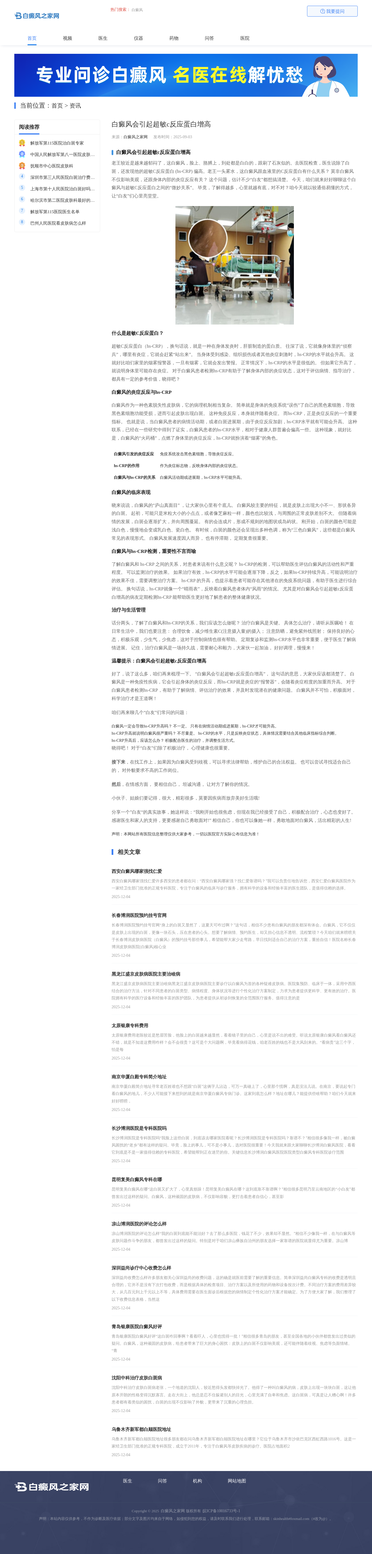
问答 (209, 38)
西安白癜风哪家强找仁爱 (137, 871)
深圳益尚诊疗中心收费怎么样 (141, 1268)
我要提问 (332, 11)
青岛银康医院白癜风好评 (137, 1326)
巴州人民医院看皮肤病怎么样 (58, 223)
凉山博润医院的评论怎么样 (139, 1223)
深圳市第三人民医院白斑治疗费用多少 (63, 177)
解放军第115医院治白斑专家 (57, 143)
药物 (174, 38)
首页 (32, 38)
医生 (103, 38)
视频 (67, 38)
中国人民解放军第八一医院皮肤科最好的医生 (63, 154)
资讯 (75, 105)
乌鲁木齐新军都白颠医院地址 (141, 1429)
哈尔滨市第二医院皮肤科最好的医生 (63, 200)
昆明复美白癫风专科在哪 (137, 1179)
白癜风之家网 (136, 137)
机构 (197, 1480)
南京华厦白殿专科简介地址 (139, 1076)
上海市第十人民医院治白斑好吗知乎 (63, 189)
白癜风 (137, 10)
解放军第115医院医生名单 (55, 211)
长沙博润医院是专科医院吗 (139, 1128)
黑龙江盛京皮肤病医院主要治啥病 (146, 974)
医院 (245, 38)
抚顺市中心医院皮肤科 (51, 166)
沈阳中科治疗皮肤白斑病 (137, 1377)
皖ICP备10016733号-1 (221, 1511)
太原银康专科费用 (130, 1025)
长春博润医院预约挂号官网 (139, 915)
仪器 (138, 38)
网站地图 (237, 1480)
